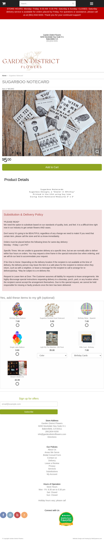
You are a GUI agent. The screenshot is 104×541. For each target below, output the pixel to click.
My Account (52, 474)
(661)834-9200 (52, 41)
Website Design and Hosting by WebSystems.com (87, 538)
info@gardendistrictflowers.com (52, 434)
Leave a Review (52, 463)
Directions (52, 437)
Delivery (52, 460)
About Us (52, 449)
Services (52, 469)
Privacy (52, 466)
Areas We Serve (52, 452)
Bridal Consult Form (52, 455)
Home (4, 75)
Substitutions (52, 471)
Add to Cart (51, 167)
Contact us (52, 458)
